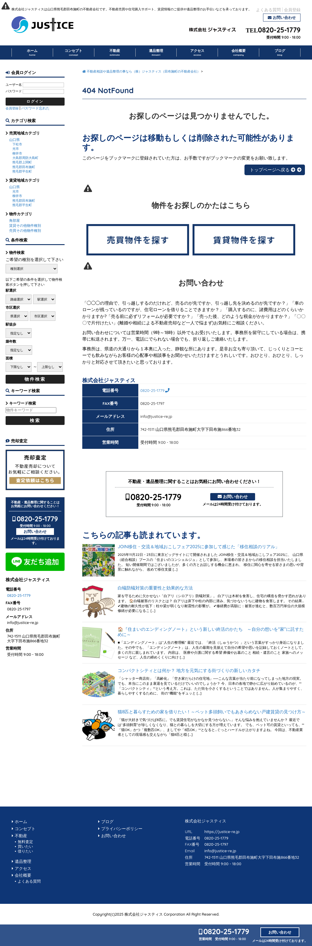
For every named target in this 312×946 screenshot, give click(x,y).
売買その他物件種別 (25, 230)
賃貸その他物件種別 (25, 225)
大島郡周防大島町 (25, 158)
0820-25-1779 (279, 30)
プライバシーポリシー (121, 828)
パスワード (14, 91)
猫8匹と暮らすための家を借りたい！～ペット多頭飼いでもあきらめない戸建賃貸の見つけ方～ (212, 712)
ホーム (32, 52)
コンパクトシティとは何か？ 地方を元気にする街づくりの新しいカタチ (189, 670)
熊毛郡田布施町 (23, 167)
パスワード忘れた (35, 108)
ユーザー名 (14, 85)
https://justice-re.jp (221, 831)
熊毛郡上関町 (22, 162)
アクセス (197, 52)
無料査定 (25, 841)
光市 (15, 149)
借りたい (25, 851)
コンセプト (73, 52)
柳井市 (17, 153)
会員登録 (292, 9)
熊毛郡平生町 (22, 171)
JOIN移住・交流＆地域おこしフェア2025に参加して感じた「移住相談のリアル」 (199, 546)
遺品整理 (156, 52)
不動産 (114, 52)
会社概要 (238, 52)
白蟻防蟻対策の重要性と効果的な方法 (155, 588)
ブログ (280, 52)
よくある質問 (268, 9)
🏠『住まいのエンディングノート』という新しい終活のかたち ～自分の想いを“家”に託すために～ (211, 632)
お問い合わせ (284, 17)
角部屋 (14, 220)
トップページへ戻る (272, 170)
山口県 (14, 139)
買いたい (25, 846)
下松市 (17, 144)
